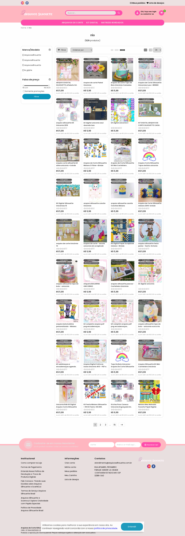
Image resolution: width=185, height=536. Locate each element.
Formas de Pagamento (31, 467)
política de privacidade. (106, 528)
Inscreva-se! (151, 445)
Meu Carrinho (71, 475)
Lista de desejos (155, 3)
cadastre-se (148, 14)
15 (115, 424)
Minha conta (70, 467)
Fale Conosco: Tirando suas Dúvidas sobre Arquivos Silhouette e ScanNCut (33, 484)
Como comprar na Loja (31, 463)
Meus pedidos (137, 3)
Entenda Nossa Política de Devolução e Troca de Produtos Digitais (32, 474)
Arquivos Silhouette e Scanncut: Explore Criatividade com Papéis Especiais (34, 501)
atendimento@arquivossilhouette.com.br (113, 463)
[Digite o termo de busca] (91, 13)
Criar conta (70, 463)
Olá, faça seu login (148, 11)
